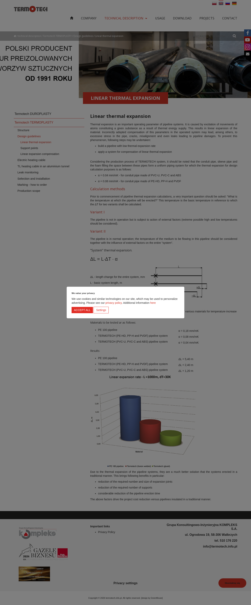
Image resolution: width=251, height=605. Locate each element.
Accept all (82, 310)
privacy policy (113, 302)
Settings (101, 310)
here (153, 302)
